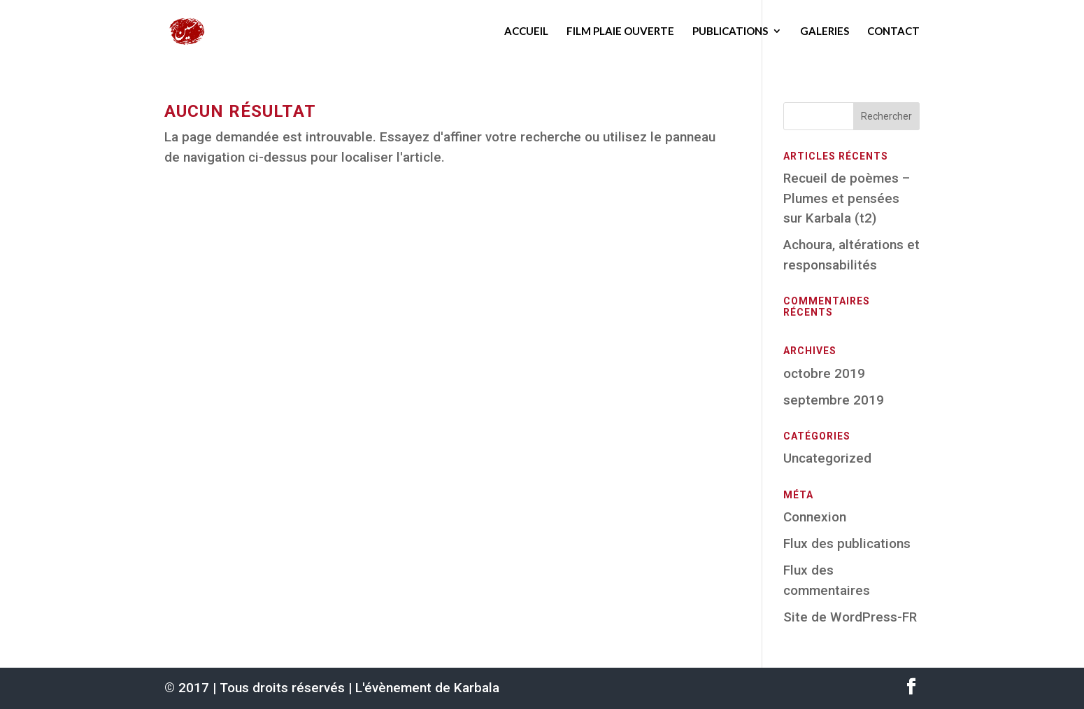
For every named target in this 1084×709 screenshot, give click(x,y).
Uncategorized (827, 458)
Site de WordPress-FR (850, 617)
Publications (730, 30)
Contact (893, 30)
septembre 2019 (833, 400)
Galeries (824, 30)
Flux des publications (847, 543)
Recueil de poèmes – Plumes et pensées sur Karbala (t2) (846, 198)
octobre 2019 (824, 373)
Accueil (526, 30)
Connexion (814, 517)
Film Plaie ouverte (620, 30)
